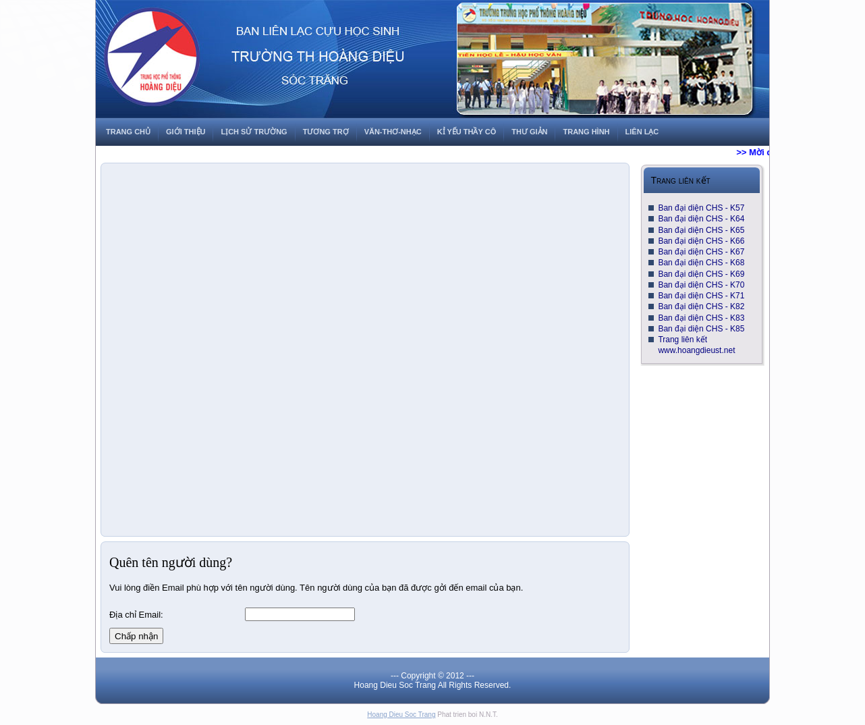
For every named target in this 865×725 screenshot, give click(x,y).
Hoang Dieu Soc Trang (401, 714)
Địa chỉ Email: (136, 615)
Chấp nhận (136, 636)
